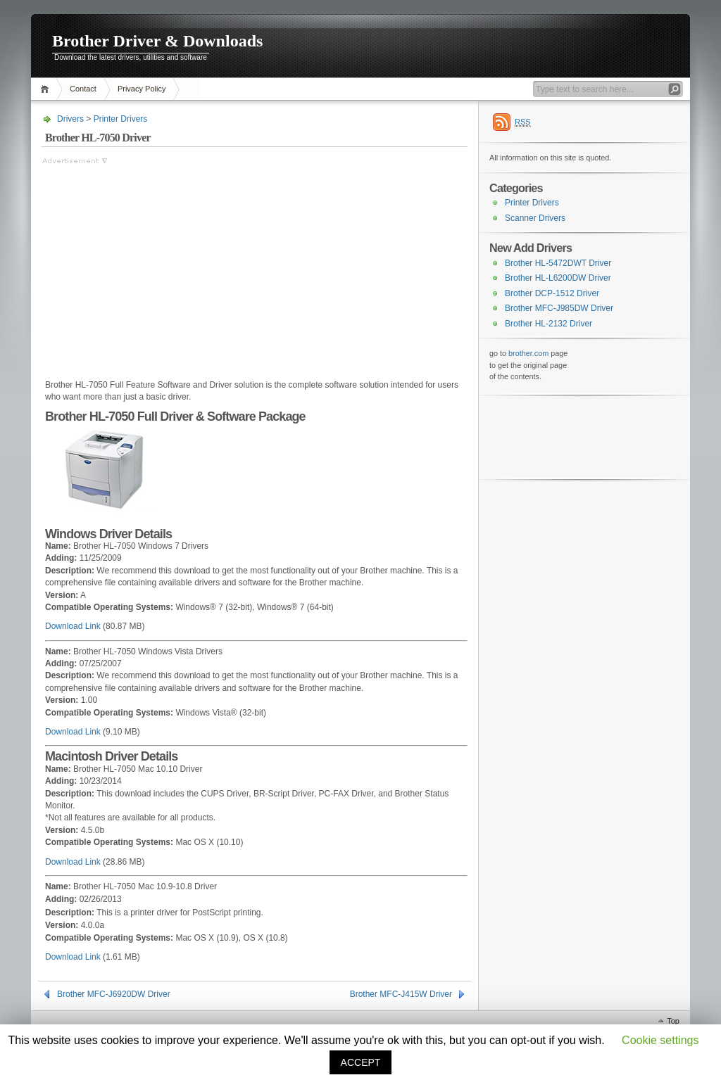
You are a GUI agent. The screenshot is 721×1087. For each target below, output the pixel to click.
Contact (83, 88)
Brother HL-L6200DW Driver (558, 278)
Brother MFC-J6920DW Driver (113, 994)
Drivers (70, 119)
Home (47, 89)
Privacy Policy (141, 88)
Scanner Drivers (535, 218)
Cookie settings (660, 1040)
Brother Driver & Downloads (157, 41)
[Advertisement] (160, 265)
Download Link (73, 626)
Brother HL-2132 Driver (548, 324)
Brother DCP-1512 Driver (552, 293)
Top (673, 1021)
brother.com (528, 353)
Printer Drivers (121, 119)
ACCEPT (361, 1062)
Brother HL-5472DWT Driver (558, 263)
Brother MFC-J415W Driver (401, 994)
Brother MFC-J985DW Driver (559, 308)
